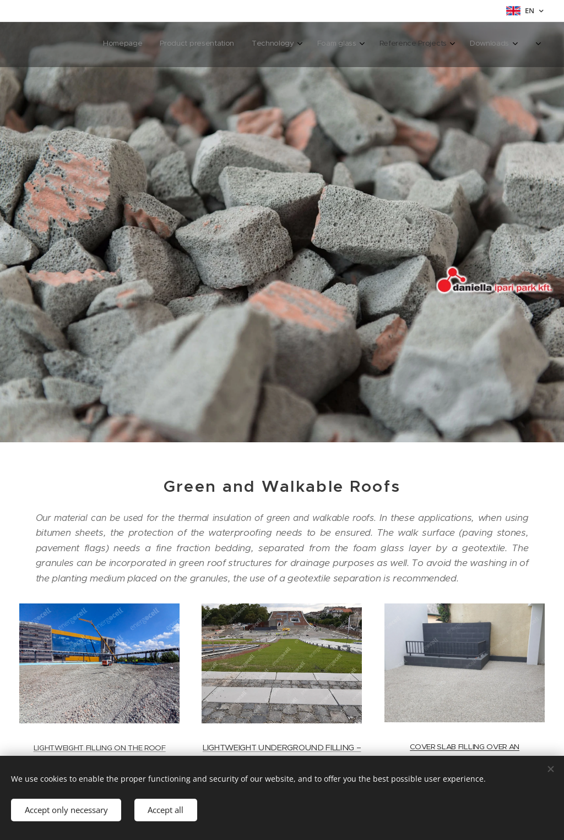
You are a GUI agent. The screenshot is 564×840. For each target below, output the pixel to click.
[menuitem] (407, 44)
